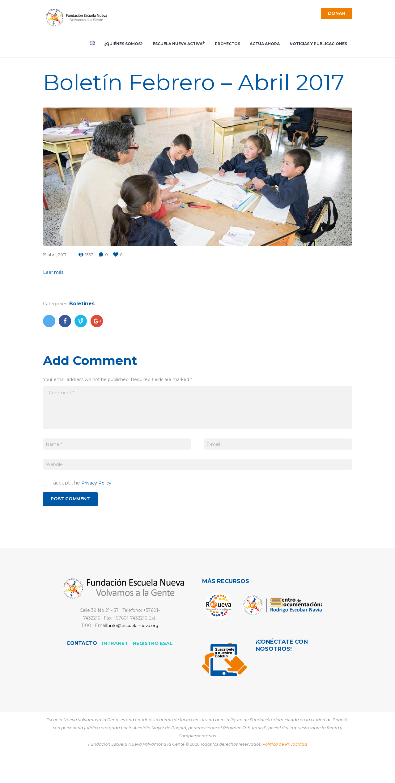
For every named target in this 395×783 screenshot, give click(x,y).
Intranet (115, 666)
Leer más (54, 293)
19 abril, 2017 (54, 275)
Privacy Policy (98, 504)
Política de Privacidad (284, 766)
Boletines (84, 325)
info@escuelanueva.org (133, 648)
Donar (334, 14)
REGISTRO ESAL (153, 666)
